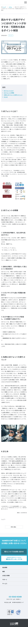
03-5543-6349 (15, 597)
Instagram (18, 606)
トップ (4, 7)
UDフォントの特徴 (9, 93)
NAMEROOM (8, 2)
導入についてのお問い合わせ (14, 552)
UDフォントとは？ (9, 91)
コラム (10, 7)
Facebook (8, 519)
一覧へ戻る (13, 527)
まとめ (6, 97)
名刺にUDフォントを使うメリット (13, 95)
